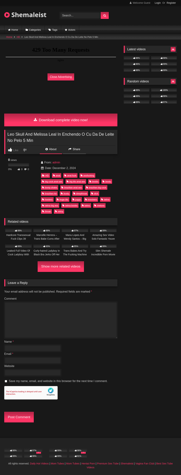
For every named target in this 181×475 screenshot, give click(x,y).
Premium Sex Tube (108, 463)
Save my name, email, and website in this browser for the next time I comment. (58, 381)
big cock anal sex (52, 181)
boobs (93, 181)
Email (8, 353)
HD (18, 37)
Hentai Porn (88, 463)
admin (56, 162)
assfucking (87, 175)
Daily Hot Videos (39, 463)
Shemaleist (25, 14)
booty (107, 181)
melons (99, 205)
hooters (47, 199)
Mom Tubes (57, 463)
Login (158, 2)
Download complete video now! (61, 120)
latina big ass (50, 205)
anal (56, 175)
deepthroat (80, 193)
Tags (54, 29)
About (50, 149)
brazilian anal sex (71, 187)
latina (105, 199)
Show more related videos (60, 266)
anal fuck (70, 175)
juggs (76, 199)
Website (9, 366)
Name (9, 341)
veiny (59, 211)
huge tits (62, 199)
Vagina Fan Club (144, 463)
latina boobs (69, 205)
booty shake (49, 187)
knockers (91, 199)
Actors (71, 29)
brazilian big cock (96, 187)
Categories (35, 29)
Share (74, 149)
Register (171, 2)
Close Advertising (61, 76)
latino (86, 205)
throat (46, 211)
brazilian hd (49, 193)
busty (65, 193)
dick (94, 193)
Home (14, 29)
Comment (10, 298)
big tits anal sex (76, 181)
